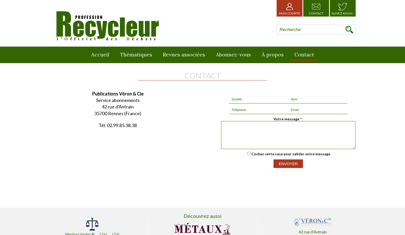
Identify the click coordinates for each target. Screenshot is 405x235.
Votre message (286, 119)
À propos (273, 54)
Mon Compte (289, 8)
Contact (316, 8)
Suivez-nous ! (343, 8)
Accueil (100, 54)
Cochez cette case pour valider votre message (290, 158)
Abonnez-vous (233, 54)
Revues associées (184, 54)
